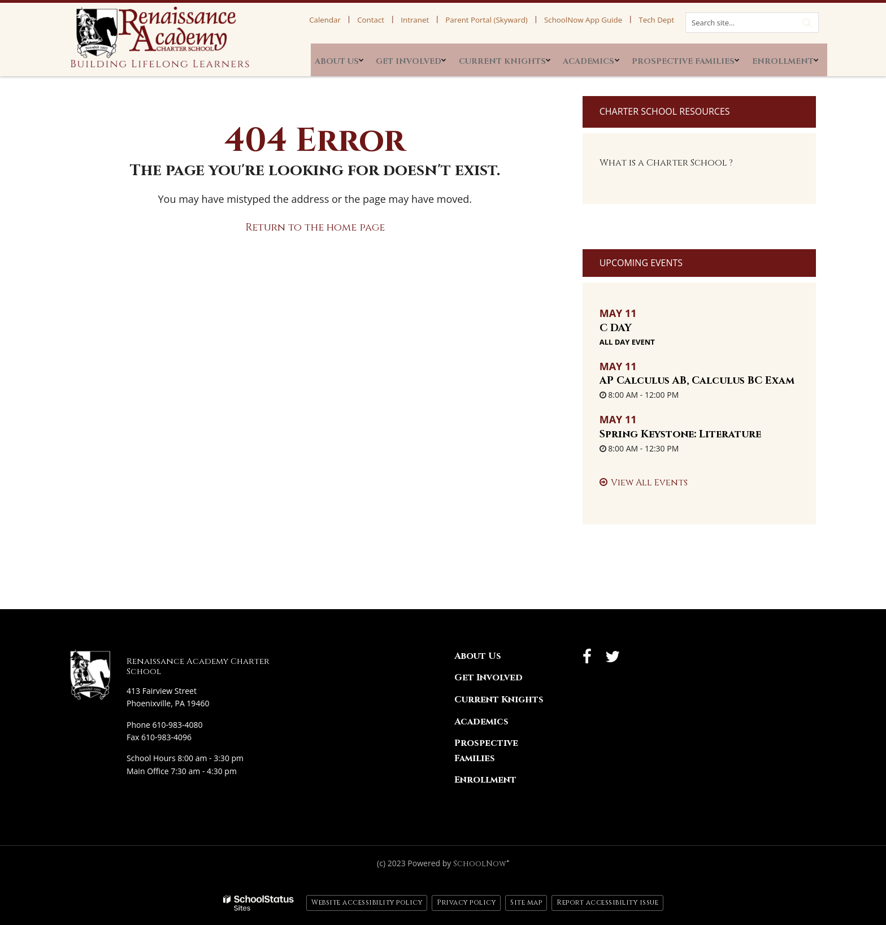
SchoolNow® (481, 863)
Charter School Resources (665, 111)
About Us (477, 656)
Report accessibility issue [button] (607, 902)
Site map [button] (526, 902)
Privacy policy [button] (466, 902)
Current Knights (499, 699)
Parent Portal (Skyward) (504, 20)
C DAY (616, 328)
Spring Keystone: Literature (680, 434)
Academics (481, 721)
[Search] (807, 21)
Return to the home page (315, 227)
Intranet (440, 20)
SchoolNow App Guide (593, 20)
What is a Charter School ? (666, 163)
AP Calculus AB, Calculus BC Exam (697, 381)
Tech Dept (659, 20)
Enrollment (485, 780)
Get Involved (488, 677)
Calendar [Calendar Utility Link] (363, 20)
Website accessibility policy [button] (366, 902)
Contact (402, 20)
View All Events (649, 482)
